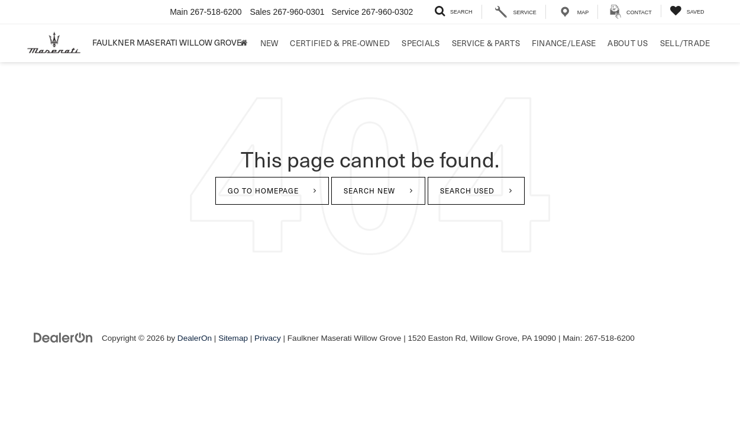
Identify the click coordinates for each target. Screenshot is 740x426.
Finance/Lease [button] (564, 43)
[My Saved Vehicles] (687, 11)
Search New (369, 190)
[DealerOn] (63, 338)
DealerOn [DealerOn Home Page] (194, 338)
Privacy (267, 338)
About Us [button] (627, 43)
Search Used (467, 190)
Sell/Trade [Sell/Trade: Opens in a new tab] (685, 43)
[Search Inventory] (453, 11)
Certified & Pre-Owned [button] (340, 43)
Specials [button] (421, 43)
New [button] (269, 43)
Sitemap (233, 338)
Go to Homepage (263, 190)
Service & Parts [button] (486, 43)
